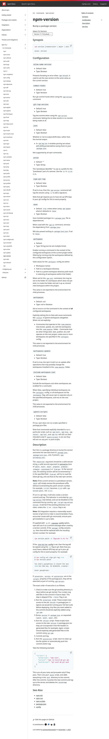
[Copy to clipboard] (71, 45)
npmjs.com (86, 4)
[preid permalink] (37, 157)
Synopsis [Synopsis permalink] (39, 39)
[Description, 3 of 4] (92, 23)
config (57, 523)
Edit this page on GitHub (43, 719)
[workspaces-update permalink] (43, 350)
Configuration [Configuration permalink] (42, 58)
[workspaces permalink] (40, 297)
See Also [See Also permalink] (39, 690)
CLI (34, 13)
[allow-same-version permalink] (43, 64)
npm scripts (40, 701)
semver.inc (64, 464)
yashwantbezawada (49, 730)
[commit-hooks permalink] (40, 85)
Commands (40, 13)
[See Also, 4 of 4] (92, 26)
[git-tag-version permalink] (42, 104)
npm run (39, 698)
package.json (41, 704)
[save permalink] (37, 204)
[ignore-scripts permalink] (41, 411)
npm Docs (8, 4)
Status (95, 4)
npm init (39, 695)
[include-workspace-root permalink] (45, 372)
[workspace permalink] (39, 238)
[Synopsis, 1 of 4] (92, 16)
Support (103, 4)
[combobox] (32, 4)
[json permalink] (37, 125)
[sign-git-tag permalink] (40, 178)
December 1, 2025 (64, 730)
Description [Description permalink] (41, 444)
